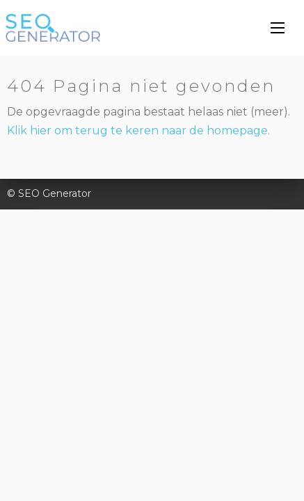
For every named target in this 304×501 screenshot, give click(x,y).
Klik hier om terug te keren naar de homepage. (138, 130)
